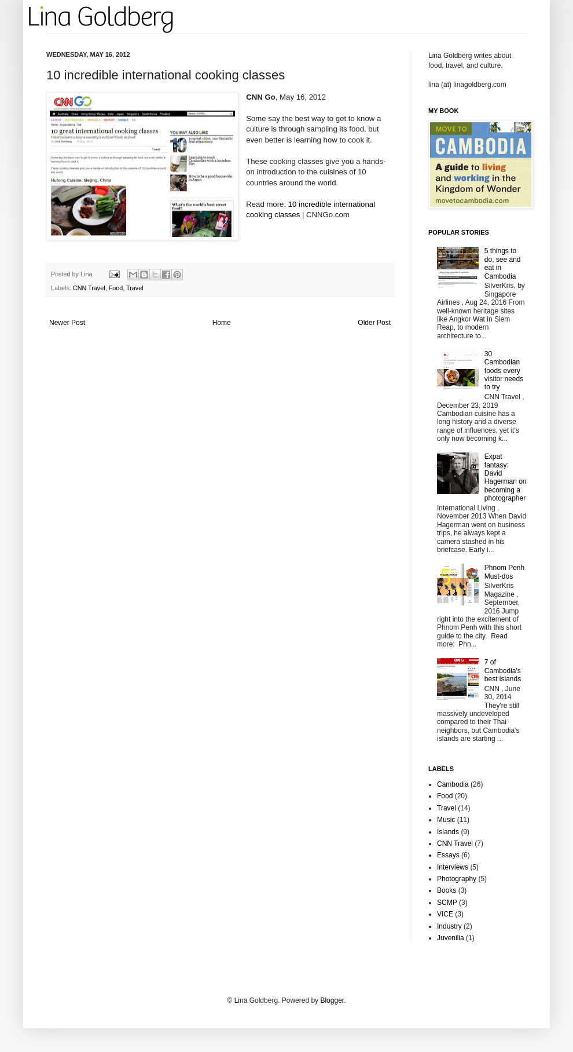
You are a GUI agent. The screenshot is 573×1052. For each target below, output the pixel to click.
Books (446, 890)
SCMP (447, 902)
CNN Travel (89, 287)
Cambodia (453, 784)
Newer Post (67, 323)
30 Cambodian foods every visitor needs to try (503, 371)
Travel (135, 287)
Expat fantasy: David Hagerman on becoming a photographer (505, 477)
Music (446, 820)
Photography (456, 879)
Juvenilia (450, 938)
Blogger (332, 1000)
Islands (448, 832)
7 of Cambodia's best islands (502, 670)
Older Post (374, 323)
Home (221, 323)
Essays (448, 855)
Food (116, 287)
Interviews (452, 867)
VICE (445, 914)
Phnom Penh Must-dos (504, 572)
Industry (449, 926)
